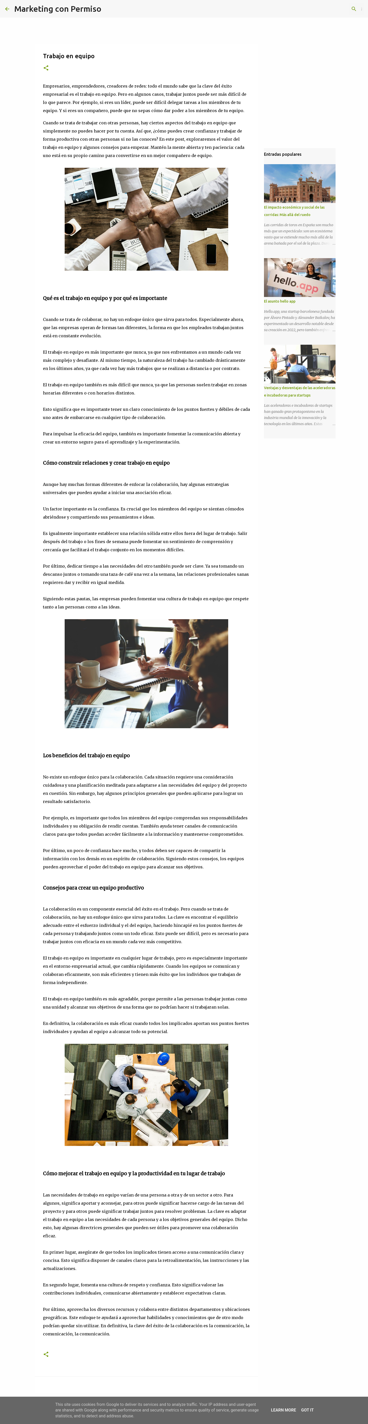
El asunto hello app (279, 301)
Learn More (283, 1410)
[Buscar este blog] (337, 9)
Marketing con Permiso (57, 8)
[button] (46, 68)
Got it (307, 1410)
